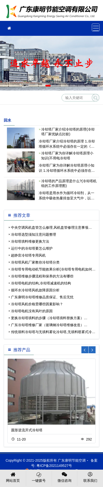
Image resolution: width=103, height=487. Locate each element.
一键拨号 (39, 477)
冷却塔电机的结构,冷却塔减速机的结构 (41, 283)
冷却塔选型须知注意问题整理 (33, 234)
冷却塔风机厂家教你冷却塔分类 (35, 262)
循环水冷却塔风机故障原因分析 (35, 290)
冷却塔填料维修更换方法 (30, 241)
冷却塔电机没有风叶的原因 (32, 311)
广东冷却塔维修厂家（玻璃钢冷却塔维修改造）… (49, 325)
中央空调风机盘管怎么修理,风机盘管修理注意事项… (51, 227)
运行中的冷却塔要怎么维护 (32, 248)
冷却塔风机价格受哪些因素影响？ (37, 304)
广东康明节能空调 (53, 12)
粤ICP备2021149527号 (54, 466)
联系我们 (90, 477)
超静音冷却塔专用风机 (28, 255)
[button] (48, 86)
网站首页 (13, 477)
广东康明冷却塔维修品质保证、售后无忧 (42, 297)
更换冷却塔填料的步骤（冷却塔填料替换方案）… (49, 318)
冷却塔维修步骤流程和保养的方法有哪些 (42, 276)
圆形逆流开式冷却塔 (26, 430)
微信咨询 (64, 477)
